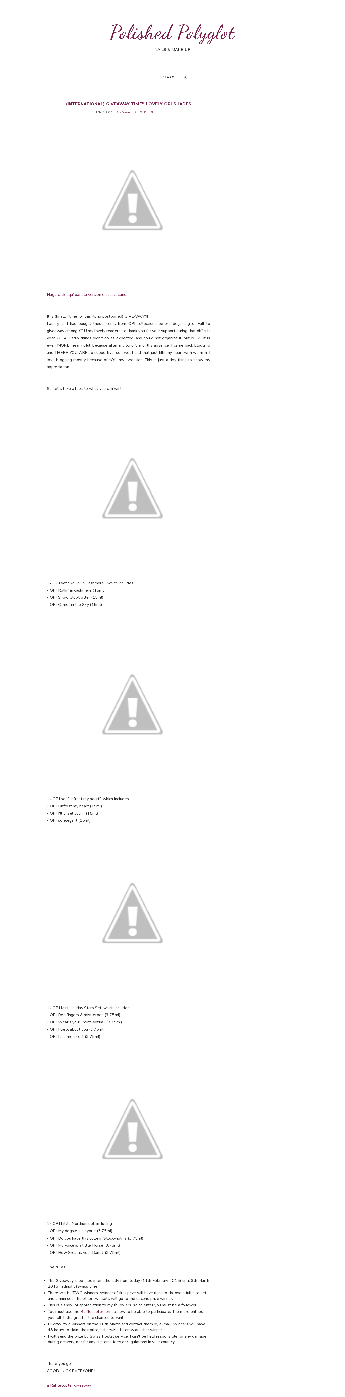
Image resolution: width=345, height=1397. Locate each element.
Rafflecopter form (96, 1311)
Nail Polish (140, 112)
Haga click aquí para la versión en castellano (86, 294)
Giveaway (123, 112)
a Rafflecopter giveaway (69, 1385)
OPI (153, 112)
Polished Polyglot (172, 32)
